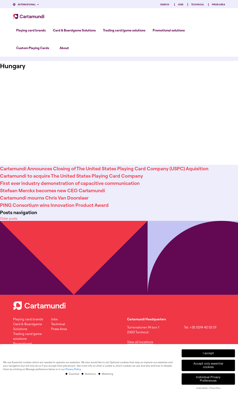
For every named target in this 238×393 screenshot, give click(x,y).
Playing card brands (31, 30)
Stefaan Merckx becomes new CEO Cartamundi (52, 190)
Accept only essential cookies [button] (208, 364)
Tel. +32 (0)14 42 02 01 (200, 327)
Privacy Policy (73, 368)
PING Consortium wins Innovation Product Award (54, 205)
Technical (197, 4)
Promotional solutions (169, 30)
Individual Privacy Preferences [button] (208, 378)
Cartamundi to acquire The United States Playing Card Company (71, 176)
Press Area (218, 4)
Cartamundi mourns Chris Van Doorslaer (44, 198)
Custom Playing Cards (32, 48)
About (64, 48)
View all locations (140, 342)
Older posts (8, 218)
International (27, 4)
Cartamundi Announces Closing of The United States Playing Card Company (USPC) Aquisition (104, 168)
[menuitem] (31, 30)
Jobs (180, 4)
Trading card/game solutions (124, 30)
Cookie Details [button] (202, 387)
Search (164, 4)
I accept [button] (208, 352)
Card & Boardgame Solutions (74, 30)
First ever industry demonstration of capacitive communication (70, 183)
